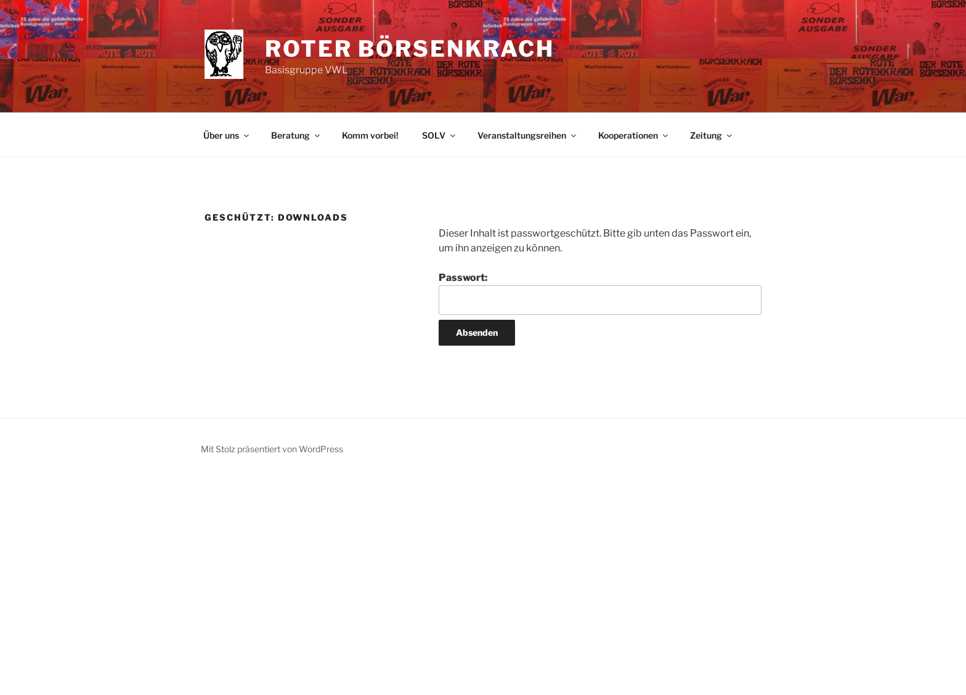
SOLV (439, 135)
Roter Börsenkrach (409, 48)
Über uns (227, 135)
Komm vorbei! (370, 135)
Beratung (296, 135)
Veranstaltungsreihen (527, 135)
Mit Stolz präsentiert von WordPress (272, 449)
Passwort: (600, 293)
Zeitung (712, 135)
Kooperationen (634, 135)
